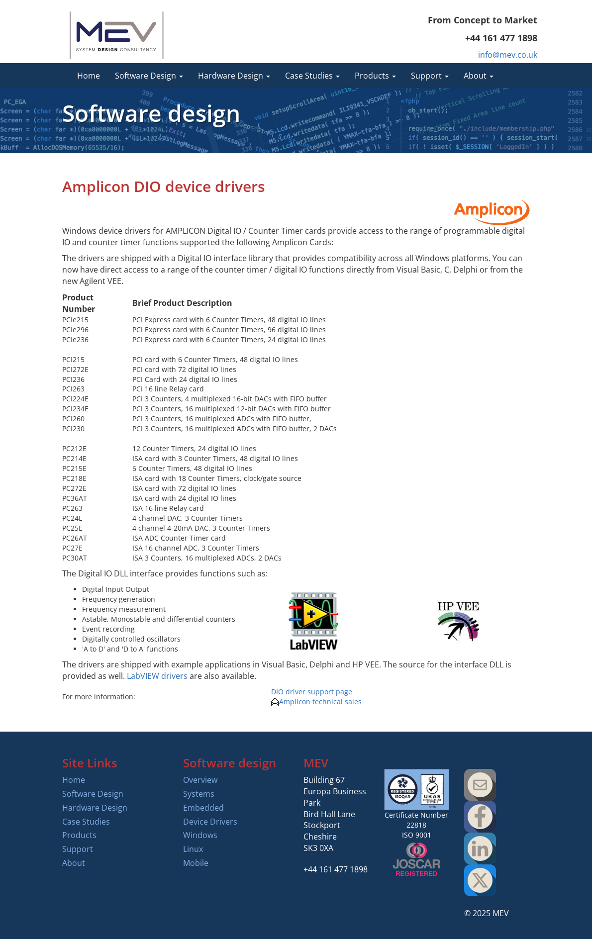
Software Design (92, 793)
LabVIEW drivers (157, 675)
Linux (193, 849)
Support (77, 849)
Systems (198, 793)
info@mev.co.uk (507, 54)
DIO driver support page (311, 691)
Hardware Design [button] (234, 75)
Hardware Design (94, 807)
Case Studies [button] (312, 75)
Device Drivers (210, 821)
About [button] (478, 75)
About (73, 862)
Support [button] (430, 75)
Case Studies (86, 821)
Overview (200, 779)
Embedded (203, 807)
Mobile (195, 862)
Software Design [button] (149, 75)
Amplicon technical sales (316, 701)
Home (88, 75)
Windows (200, 835)
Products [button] (375, 75)
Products (79, 835)
